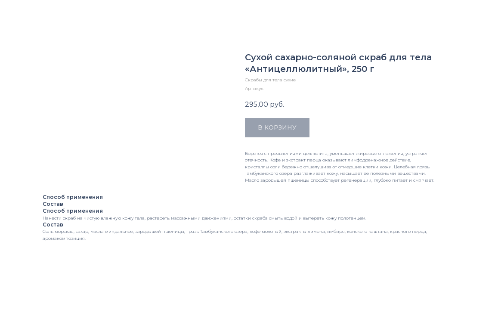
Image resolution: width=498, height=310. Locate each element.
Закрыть (23, 12)
